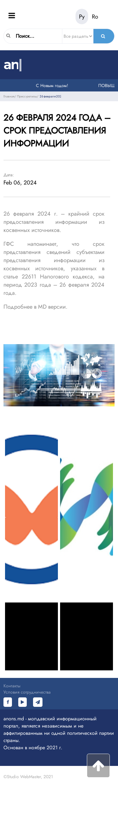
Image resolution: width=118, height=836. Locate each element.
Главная (8, 96)
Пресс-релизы (27, 96)
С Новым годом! (53, 85)
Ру (82, 17)
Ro (95, 17)
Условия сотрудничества (27, 692)
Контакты (11, 686)
